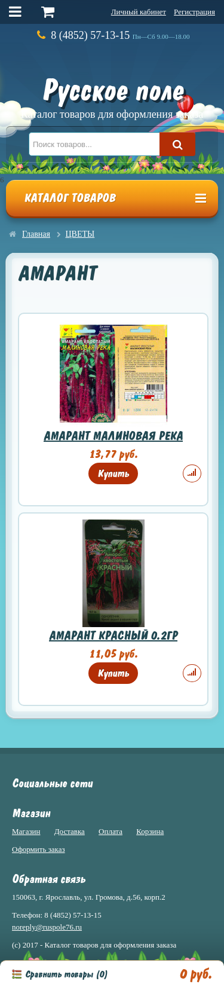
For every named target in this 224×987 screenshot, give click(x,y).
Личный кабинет (138, 11)
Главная (36, 234)
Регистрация (194, 11)
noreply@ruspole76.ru (47, 926)
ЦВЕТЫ (80, 234)
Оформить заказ (38, 849)
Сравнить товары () (66, 974)
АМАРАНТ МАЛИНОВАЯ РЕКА (113, 436)
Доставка (69, 831)
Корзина (150, 831)
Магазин (26, 831)
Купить (113, 473)
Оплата (110, 831)
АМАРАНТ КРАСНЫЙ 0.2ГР (113, 635)
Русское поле (112, 96)
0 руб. (195, 974)
